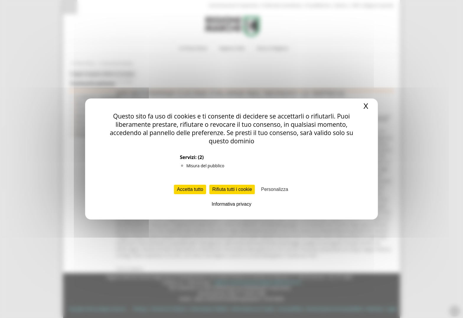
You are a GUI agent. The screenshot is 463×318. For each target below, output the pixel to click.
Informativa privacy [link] (231, 204)
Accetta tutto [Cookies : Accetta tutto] (190, 189)
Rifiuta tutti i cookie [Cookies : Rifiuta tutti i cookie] (232, 189)
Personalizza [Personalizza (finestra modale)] (274, 189)
